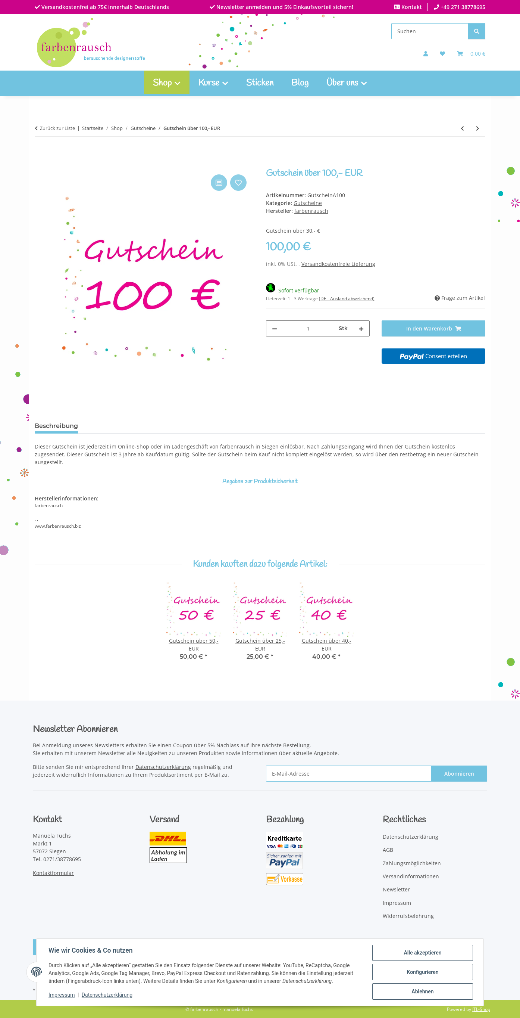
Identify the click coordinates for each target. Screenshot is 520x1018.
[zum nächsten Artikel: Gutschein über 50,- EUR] (477, 128)
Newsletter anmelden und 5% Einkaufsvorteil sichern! (284, 6)
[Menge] (307, 328)
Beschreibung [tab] (56, 425)
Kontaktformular (53, 872)
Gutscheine (308, 203)
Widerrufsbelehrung (408, 915)
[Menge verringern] (274, 328)
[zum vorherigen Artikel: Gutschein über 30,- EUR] (462, 128)
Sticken (259, 83)
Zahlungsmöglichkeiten (412, 863)
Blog (299, 83)
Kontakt (411, 6)
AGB (388, 849)
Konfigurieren (422, 972)
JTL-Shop (481, 1009)
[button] (425, 53)
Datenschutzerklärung (107, 995)
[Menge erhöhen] (361, 328)
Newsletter (396, 889)
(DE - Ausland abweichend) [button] (347, 298)
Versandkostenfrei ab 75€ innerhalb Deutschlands (104, 6)
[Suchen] (430, 31)
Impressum (61, 995)
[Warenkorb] (471, 53)
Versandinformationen (411, 876)
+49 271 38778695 (462, 6)
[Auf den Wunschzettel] (238, 182)
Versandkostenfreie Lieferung (338, 263)
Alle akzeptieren (422, 953)
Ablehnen (422, 991)
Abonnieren (459, 773)
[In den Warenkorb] (41, 164)
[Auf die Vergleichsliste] (219, 182)
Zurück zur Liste (57, 128)
